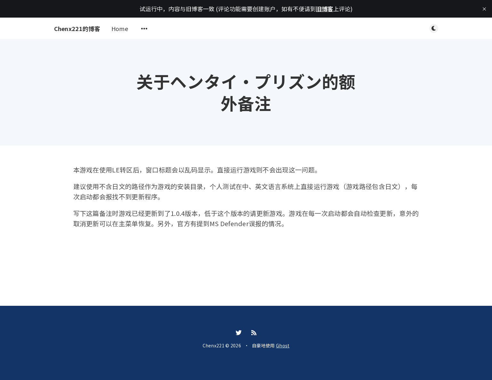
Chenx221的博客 (77, 28)
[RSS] (253, 333)
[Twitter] (239, 333)
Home (119, 28)
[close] (484, 9)
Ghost (283, 345)
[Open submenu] (144, 28)
